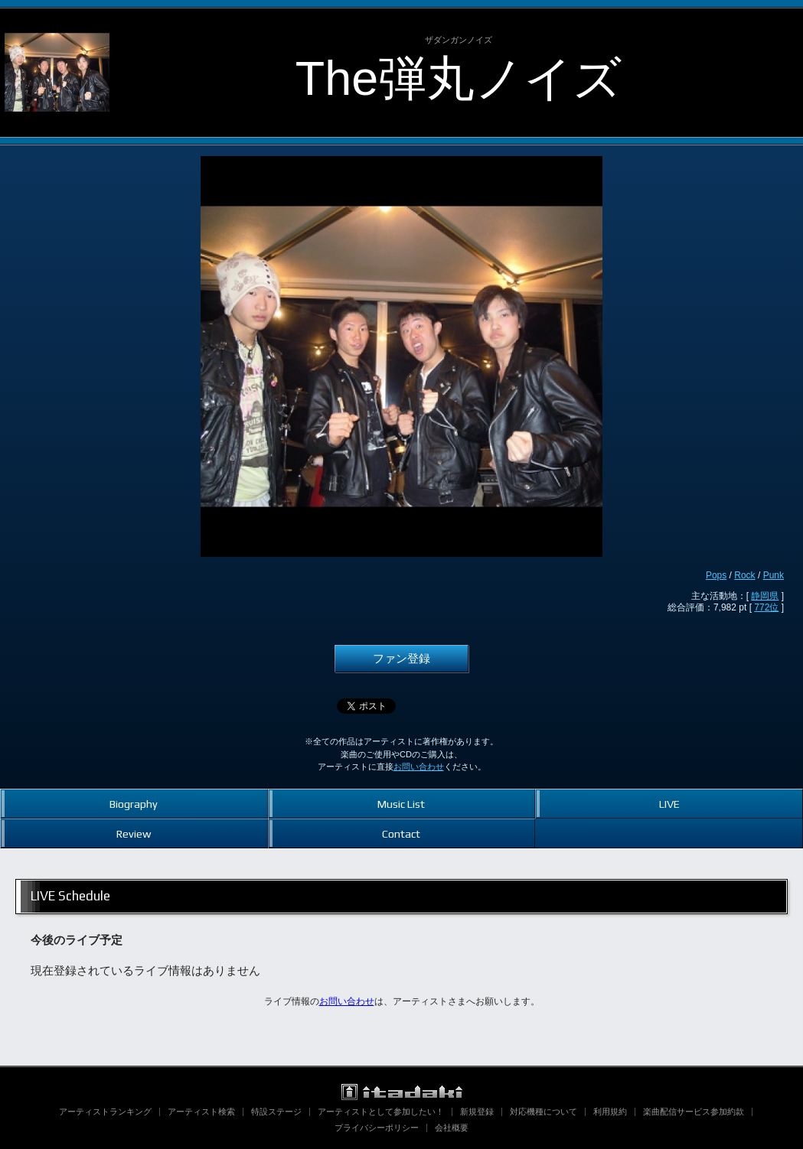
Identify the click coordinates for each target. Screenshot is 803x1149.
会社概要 (451, 1127)
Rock (744, 575)
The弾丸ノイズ (458, 78)
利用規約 (610, 1111)
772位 (766, 607)
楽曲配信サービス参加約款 (693, 1111)
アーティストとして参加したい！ (381, 1111)
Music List (401, 803)
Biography (133, 803)
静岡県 (765, 596)
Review (133, 833)
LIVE (669, 803)
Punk (773, 575)
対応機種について (543, 1111)
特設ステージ (276, 1111)
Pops (716, 575)
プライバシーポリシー (377, 1127)
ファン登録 (401, 659)
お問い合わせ (418, 766)
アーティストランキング (105, 1111)
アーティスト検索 (201, 1111)
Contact (401, 833)
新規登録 (477, 1111)
